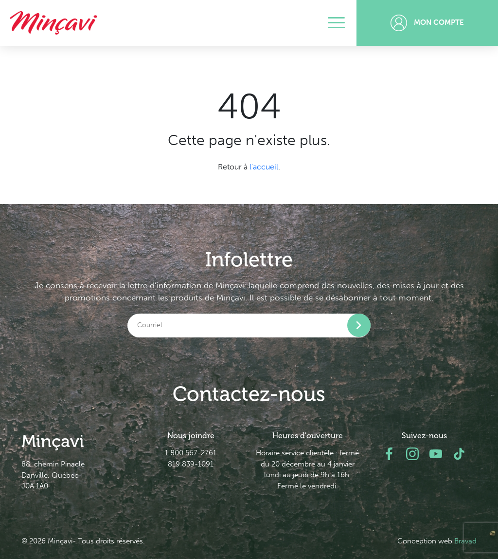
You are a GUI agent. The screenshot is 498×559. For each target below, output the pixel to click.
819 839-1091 (190, 464)
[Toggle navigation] (336, 23)
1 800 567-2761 (190, 452)
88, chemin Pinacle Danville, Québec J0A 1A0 (53, 475)
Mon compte (427, 23)
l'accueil (263, 166)
